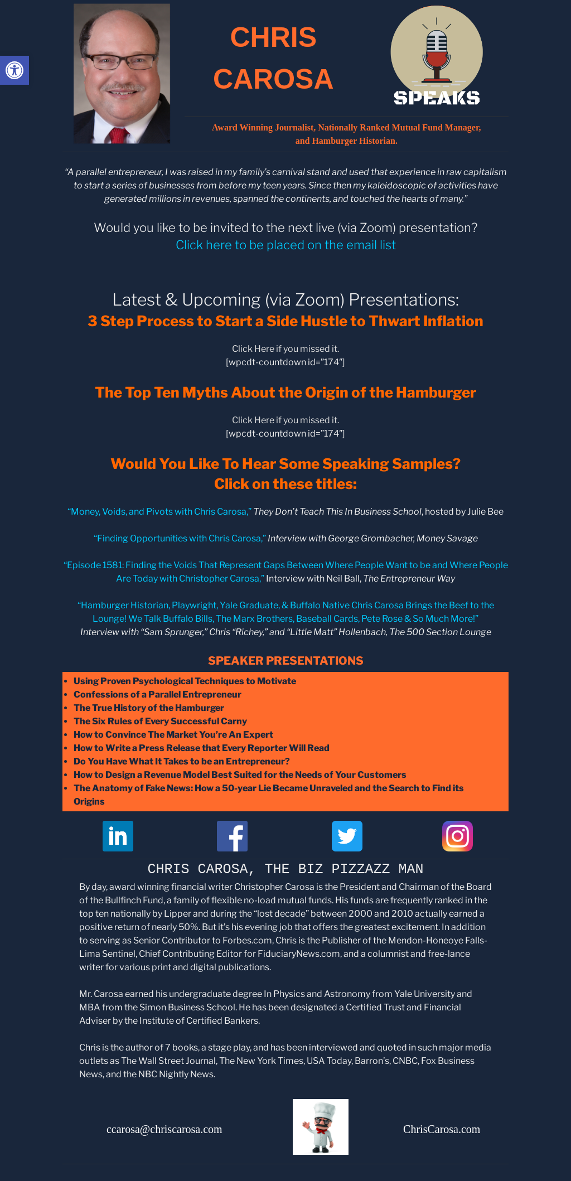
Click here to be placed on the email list (286, 245)
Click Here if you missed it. (285, 348)
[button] (14, 70)
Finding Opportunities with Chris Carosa (179, 538)
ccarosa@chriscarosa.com (164, 1129)
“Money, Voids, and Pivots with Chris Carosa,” (159, 511)
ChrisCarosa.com (441, 1129)
